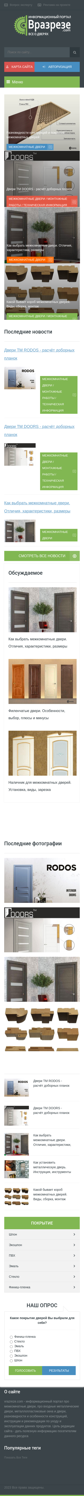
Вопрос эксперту (21, 5)
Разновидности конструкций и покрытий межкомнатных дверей (35, 135)
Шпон (13, 1234)
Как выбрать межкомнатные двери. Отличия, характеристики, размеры (39, 248)
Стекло (14, 1276)
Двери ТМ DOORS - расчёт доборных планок (39, 189)
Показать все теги (15, 1457)
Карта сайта (19, 67)
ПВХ (12, 1255)
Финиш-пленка (19, 1287)
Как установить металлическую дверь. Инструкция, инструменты (52, 1167)
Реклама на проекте (56, 5)
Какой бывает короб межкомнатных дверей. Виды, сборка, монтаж (38, 304)
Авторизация (57, 67)
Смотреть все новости (42, 556)
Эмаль (14, 1266)
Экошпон (15, 1245)
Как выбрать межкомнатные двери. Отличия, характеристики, (52, 1139)
